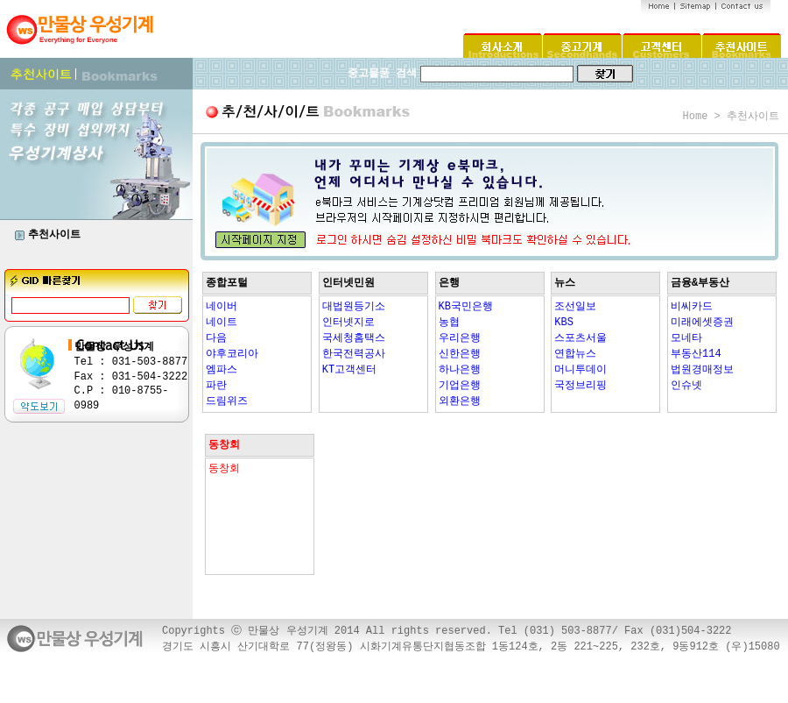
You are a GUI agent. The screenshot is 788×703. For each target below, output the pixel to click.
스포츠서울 (580, 338)
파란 (216, 386)
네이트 (221, 322)
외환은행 (460, 401)
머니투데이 (580, 370)
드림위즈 (227, 401)
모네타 (686, 338)
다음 (216, 338)
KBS (563, 322)
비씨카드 (692, 307)
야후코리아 (232, 354)
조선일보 (575, 307)
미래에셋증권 (702, 322)
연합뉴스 (575, 354)
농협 (449, 322)
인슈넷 (686, 386)
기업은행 (460, 386)
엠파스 (221, 370)
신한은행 (460, 354)
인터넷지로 (348, 322)
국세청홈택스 (353, 338)
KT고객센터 (349, 370)
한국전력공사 (353, 354)
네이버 (221, 307)
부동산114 (696, 354)
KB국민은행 (466, 307)
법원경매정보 (702, 370)
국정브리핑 (580, 386)
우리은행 (460, 338)
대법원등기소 (353, 307)
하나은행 (460, 370)
